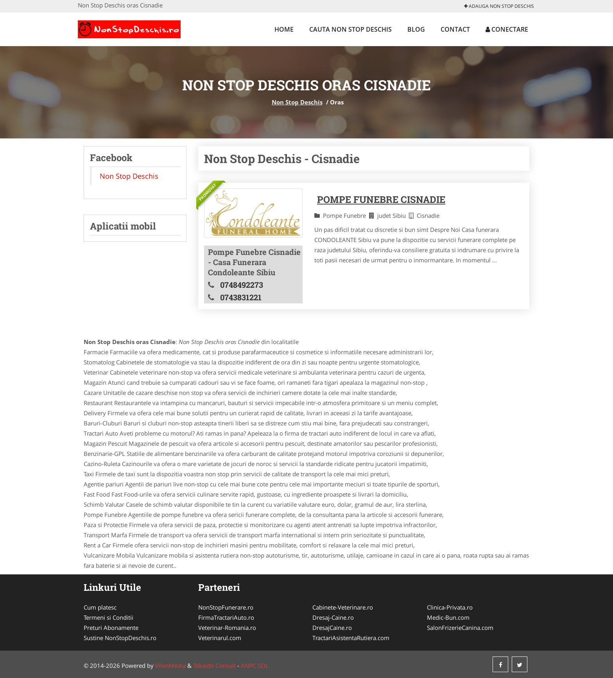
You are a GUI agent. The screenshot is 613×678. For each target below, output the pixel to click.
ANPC (248, 665)
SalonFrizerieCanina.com (460, 627)
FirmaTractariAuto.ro (226, 617)
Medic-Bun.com (448, 617)
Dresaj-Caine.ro (333, 617)
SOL (263, 665)
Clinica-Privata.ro (450, 607)
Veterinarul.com (219, 638)
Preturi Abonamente (111, 627)
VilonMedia (170, 665)
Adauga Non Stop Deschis (499, 6)
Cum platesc (100, 607)
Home (284, 29)
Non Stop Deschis (297, 102)
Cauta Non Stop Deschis (350, 29)
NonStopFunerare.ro (225, 607)
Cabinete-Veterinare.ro (342, 607)
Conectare (507, 29)
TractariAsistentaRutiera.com (350, 638)
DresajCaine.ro (332, 627)
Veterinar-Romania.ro (227, 627)
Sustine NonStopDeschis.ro (120, 638)
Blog (416, 29)
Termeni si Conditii (108, 617)
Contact (455, 29)
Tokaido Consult (214, 665)
